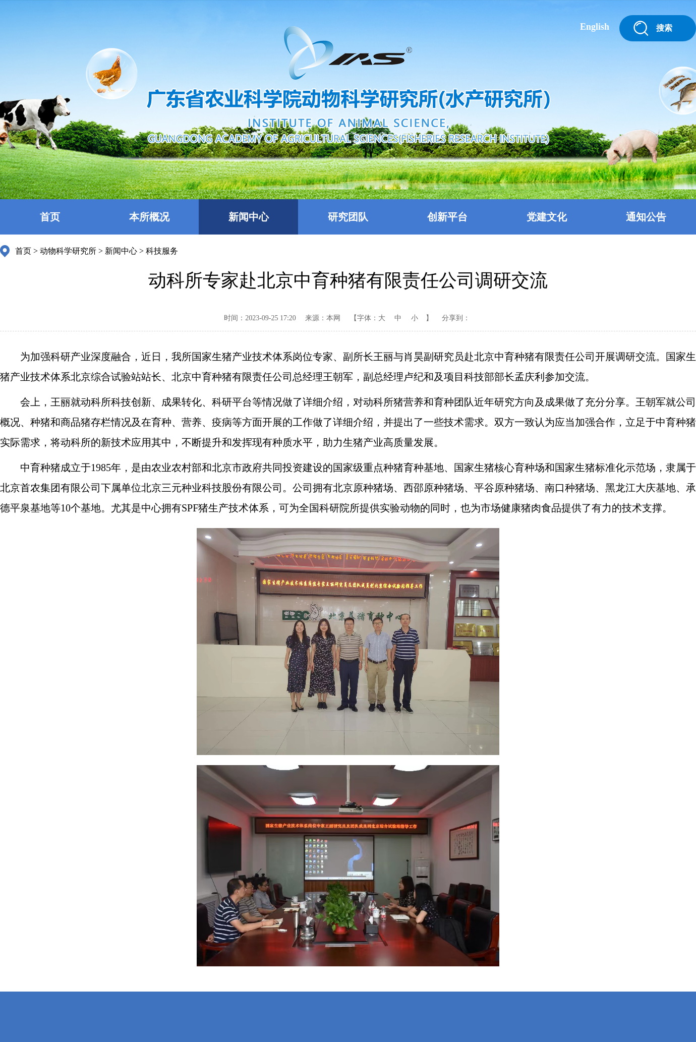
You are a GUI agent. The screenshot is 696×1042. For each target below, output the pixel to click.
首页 (50, 216)
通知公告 (646, 216)
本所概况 (149, 216)
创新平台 (447, 216)
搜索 (664, 28)
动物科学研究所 (68, 251)
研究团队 (348, 216)
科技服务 (162, 251)
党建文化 (547, 216)
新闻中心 (248, 216)
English (594, 27)
